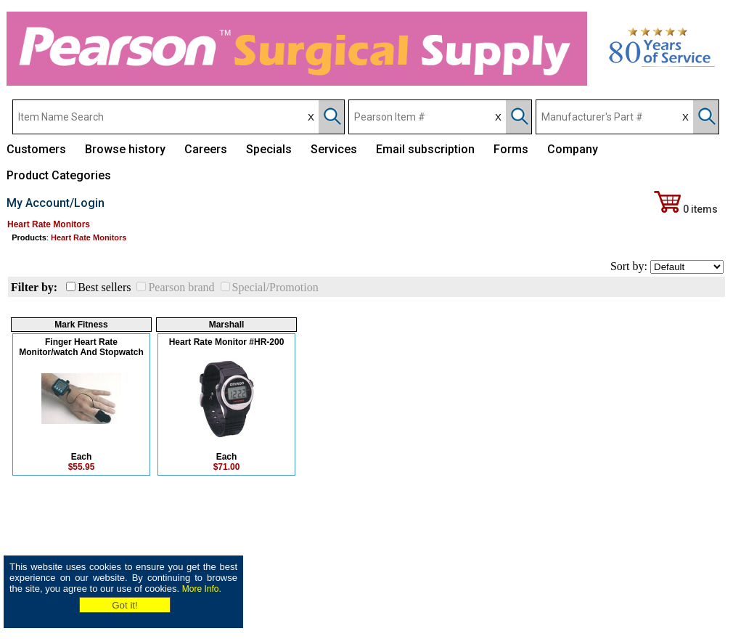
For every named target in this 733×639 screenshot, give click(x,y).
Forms (511, 149)
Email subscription (425, 149)
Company (572, 149)
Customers (36, 149)
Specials (269, 149)
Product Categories (59, 175)
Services (334, 149)
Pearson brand (181, 287)
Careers (205, 149)
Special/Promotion (275, 287)
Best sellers (104, 287)
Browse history (125, 149)
